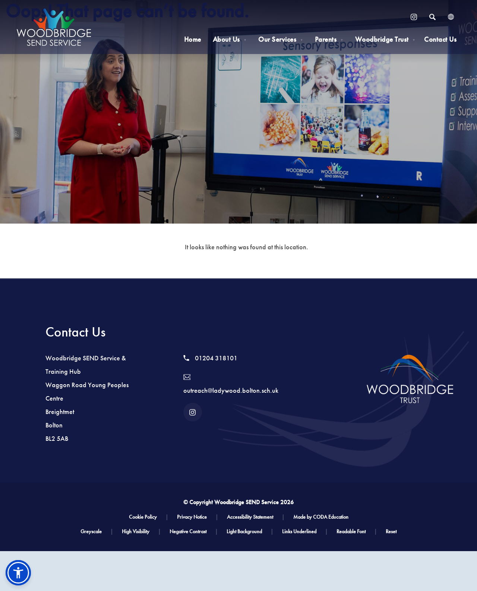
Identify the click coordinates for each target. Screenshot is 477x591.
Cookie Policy (148, 517)
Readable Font (357, 531)
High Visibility (141, 531)
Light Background (250, 531)
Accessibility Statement (255, 517)
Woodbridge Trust (385, 39)
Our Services (280, 39)
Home (192, 39)
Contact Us (440, 39)
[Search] (432, 16)
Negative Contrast (194, 531)
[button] (18, 573)
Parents (329, 39)
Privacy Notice (197, 517)
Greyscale (96, 531)
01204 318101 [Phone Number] (210, 358)
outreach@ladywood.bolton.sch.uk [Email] (230, 384)
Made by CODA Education (320, 517)
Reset (391, 531)
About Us (230, 39)
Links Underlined (305, 531)
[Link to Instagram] (413, 16)
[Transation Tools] (451, 16)
